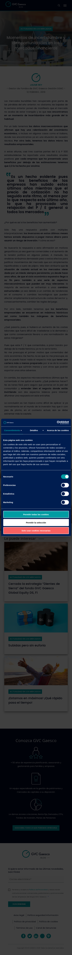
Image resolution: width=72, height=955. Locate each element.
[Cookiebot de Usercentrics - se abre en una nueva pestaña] (57, 422)
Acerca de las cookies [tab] (58, 430)
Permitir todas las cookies (36, 514)
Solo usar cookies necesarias (35, 530)
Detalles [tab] (34, 430)
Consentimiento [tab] (12, 430)
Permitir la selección (36, 522)
